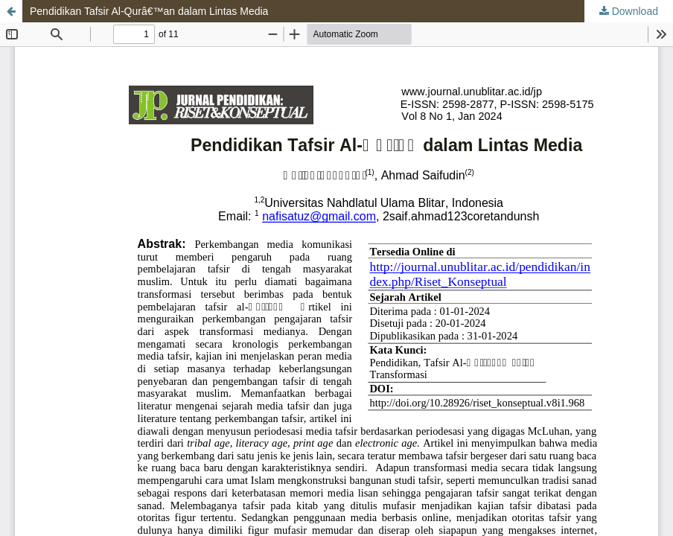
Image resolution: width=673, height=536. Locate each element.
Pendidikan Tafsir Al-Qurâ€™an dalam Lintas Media (149, 11)
